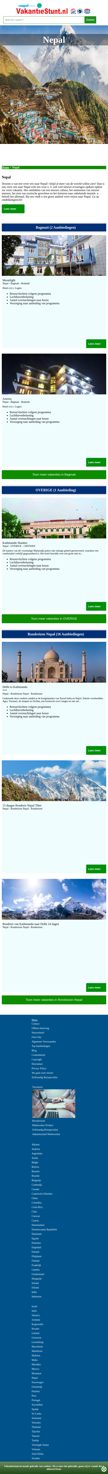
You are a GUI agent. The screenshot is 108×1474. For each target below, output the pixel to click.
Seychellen (37, 1404)
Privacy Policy (39, 1068)
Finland (35, 1260)
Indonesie (36, 1296)
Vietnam (36, 1449)
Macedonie (37, 1346)
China (35, 1198)
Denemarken (38, 1225)
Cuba (34, 1211)
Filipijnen (36, 1256)
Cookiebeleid (38, 1055)
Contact (36, 1023)
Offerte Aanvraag (40, 1028)
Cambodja (37, 1184)
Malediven (37, 1351)
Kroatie (35, 1328)
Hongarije (37, 1278)
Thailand (36, 1427)
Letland (35, 1333)
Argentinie (37, 1153)
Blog (34, 1050)
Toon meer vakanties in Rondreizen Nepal (54, 999)
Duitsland (36, 1234)
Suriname (36, 1418)
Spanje (35, 1409)
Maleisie (36, 1355)
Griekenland (38, 1274)
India (34, 1292)
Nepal (35, 1378)
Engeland (36, 1247)
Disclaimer (37, 1064)
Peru (34, 1395)
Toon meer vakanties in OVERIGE (54, 618)
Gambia (36, 1269)
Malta (35, 1360)
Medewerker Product (42, 1125)
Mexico (35, 1369)
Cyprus (35, 1220)
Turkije (35, 1440)
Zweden (36, 1458)
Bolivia (35, 1167)
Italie (34, 1311)
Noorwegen (37, 1382)
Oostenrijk (37, 1387)
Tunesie (36, 1436)
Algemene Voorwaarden (44, 1041)
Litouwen (36, 1337)
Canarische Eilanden (42, 1193)
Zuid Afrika (38, 1454)
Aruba (35, 1158)
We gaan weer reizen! (42, 1073)
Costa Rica (37, 1207)
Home (5, 167)
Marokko (36, 1364)
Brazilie (36, 1176)
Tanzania (36, 1422)
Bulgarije (36, 1180)
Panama (36, 1391)
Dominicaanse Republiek (44, 1229)
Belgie (35, 1162)
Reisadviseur (38, 1120)
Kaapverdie (37, 1324)
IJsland (35, 1287)
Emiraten (36, 1243)
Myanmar (36, 1373)
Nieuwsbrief (38, 1032)
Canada (35, 1189)
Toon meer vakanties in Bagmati (54, 474)
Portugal (36, 1400)
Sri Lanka (37, 1413)
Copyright (37, 1059)
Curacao (36, 1216)
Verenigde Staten (40, 1445)
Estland (35, 1252)
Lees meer (10, 208)
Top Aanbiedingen (41, 1046)
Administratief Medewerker (46, 1134)
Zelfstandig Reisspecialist (44, 1077)
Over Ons (36, 1037)
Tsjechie (36, 1431)
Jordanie (36, 1319)
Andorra (36, 1149)
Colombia (37, 1202)
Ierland (35, 1283)
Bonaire (36, 1171)
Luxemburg (37, 1342)
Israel (34, 1306)
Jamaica (36, 1315)
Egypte (35, 1238)
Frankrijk (36, 1265)
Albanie (36, 1144)
